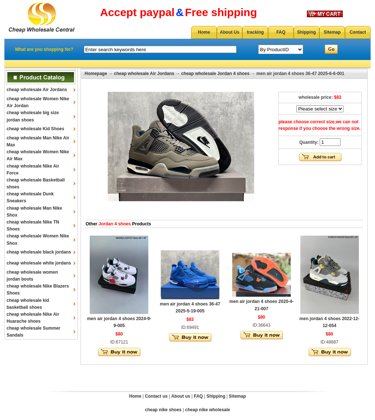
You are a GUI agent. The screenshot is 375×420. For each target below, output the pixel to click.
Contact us (156, 396)
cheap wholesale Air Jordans (37, 89)
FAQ (281, 32)
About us (180, 396)
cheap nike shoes (163, 409)
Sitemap (332, 32)
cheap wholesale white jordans (39, 263)
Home (204, 32)
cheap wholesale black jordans (39, 252)
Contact (358, 32)
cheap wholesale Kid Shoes (35, 128)
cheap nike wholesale (207, 409)
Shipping (306, 32)
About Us (229, 32)
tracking (255, 32)
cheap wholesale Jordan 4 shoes (215, 73)
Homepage (96, 73)
